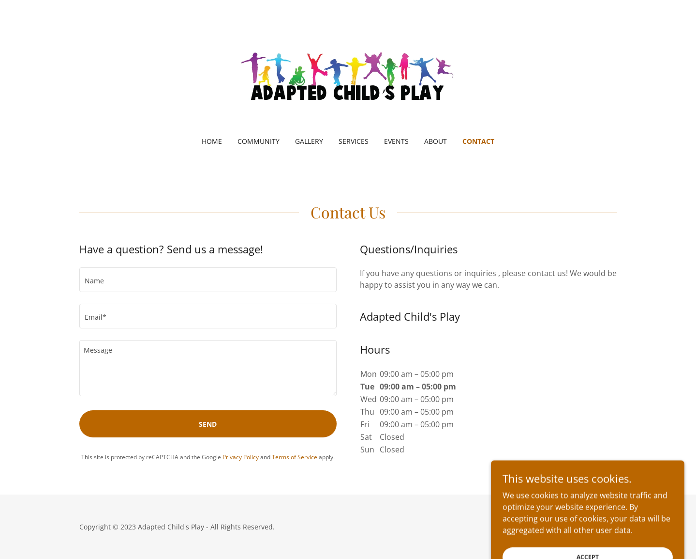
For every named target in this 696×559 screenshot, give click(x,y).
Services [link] (354, 141)
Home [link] (212, 141)
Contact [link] (478, 141)
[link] (348, 74)
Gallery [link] (309, 141)
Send (208, 424)
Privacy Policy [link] (240, 457)
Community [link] (258, 141)
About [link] (435, 141)
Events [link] (396, 141)
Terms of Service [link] (294, 457)
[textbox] (208, 279)
